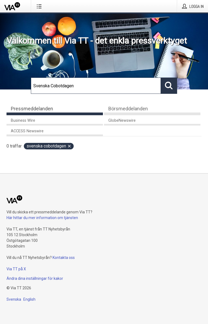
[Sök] (96, 86)
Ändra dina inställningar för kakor (34, 278)
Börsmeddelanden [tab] (128, 108)
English (29, 299)
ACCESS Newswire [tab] (27, 131)
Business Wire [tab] (23, 120)
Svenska (13, 299)
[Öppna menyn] (40, 6)
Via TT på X (16, 269)
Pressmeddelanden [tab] (32, 108)
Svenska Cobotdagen (49, 146)
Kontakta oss (64, 257)
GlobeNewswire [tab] (122, 120)
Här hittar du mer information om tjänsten (42, 218)
